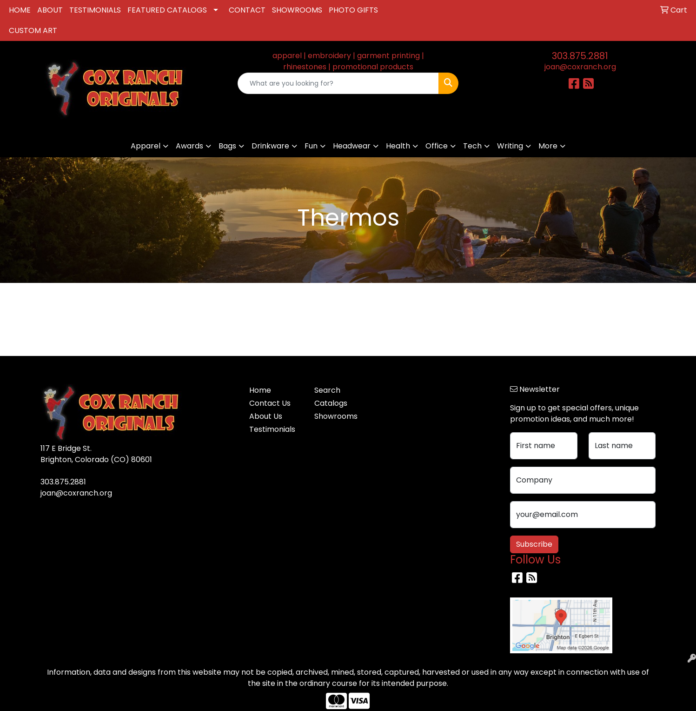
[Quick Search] (338, 83)
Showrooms (336, 416)
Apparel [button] (145, 146)
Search (327, 390)
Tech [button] (472, 146)
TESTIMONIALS (95, 10)
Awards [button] (189, 146)
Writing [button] (510, 146)
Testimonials (272, 429)
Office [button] (436, 146)
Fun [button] (311, 146)
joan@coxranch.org (580, 66)
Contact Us (270, 403)
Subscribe (534, 544)
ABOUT (50, 10)
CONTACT (247, 10)
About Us (265, 416)
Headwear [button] (352, 146)
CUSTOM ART (33, 30)
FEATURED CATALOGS (167, 10)
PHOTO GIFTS (353, 10)
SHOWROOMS (297, 10)
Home (260, 390)
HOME (20, 10)
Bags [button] (227, 146)
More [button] (547, 146)
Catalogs (330, 403)
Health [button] (398, 146)
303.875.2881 (580, 55)
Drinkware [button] (270, 146)
